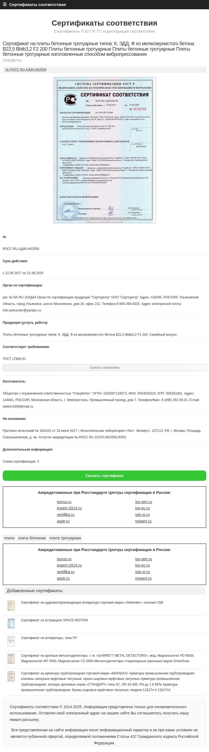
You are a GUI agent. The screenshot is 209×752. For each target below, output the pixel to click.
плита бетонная (32, 538)
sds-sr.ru (142, 514)
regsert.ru (143, 521)
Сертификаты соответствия (104, 23)
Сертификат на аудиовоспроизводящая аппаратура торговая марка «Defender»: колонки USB (92, 602)
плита (9, 538)
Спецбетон (12, 60)
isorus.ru (64, 502)
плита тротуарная (65, 538)
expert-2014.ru (69, 508)
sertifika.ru (66, 514)
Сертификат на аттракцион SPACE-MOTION (54, 620)
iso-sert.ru (143, 502)
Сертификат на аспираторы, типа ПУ (49, 638)
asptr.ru (63, 521)
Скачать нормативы (105, 367)
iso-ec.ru (142, 508)
